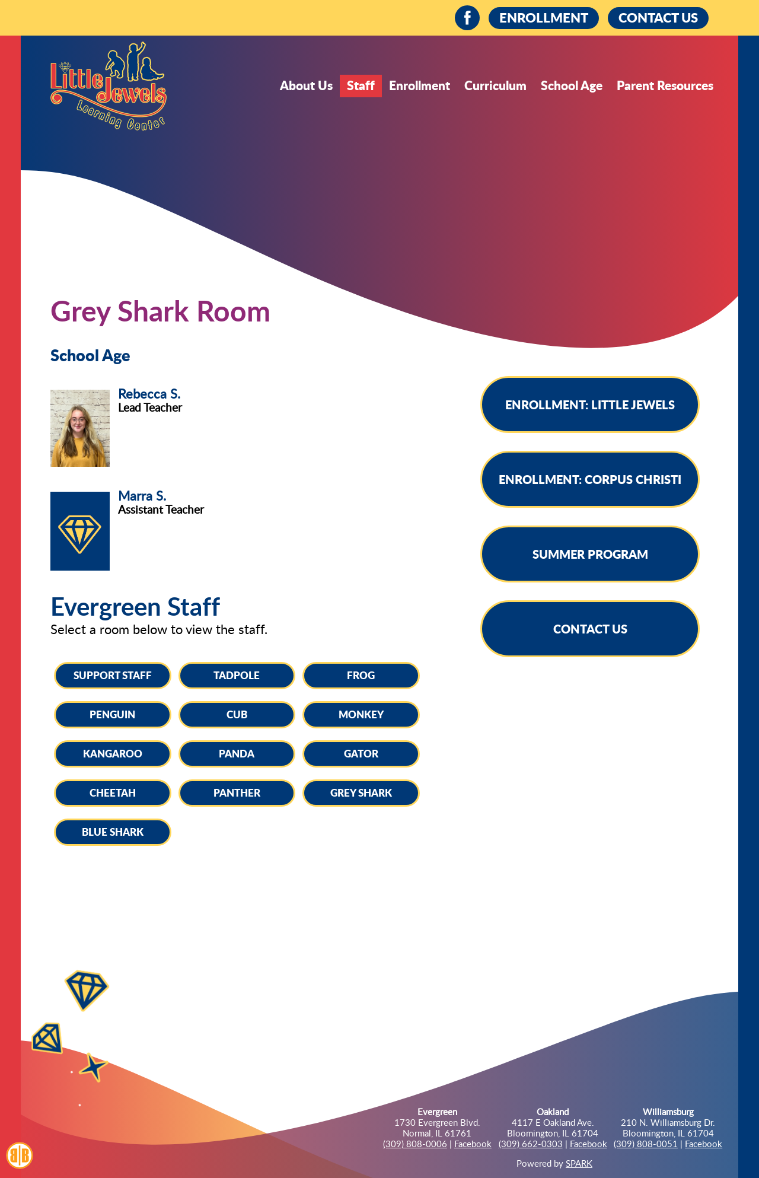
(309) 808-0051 (646, 1144)
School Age (571, 85)
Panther (236, 792)
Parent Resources (665, 85)
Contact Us (590, 628)
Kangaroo (112, 753)
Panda (236, 753)
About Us (306, 85)
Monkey (361, 714)
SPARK (579, 1163)
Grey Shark (361, 792)
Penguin (112, 714)
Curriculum (495, 85)
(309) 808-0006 (415, 1144)
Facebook (473, 1144)
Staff (361, 85)
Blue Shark (112, 831)
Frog (361, 675)
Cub (237, 714)
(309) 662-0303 (531, 1144)
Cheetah (113, 792)
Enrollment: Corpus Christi (590, 479)
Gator (361, 753)
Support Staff (113, 675)
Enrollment (419, 85)
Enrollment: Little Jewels (590, 404)
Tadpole (236, 675)
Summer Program (590, 554)
